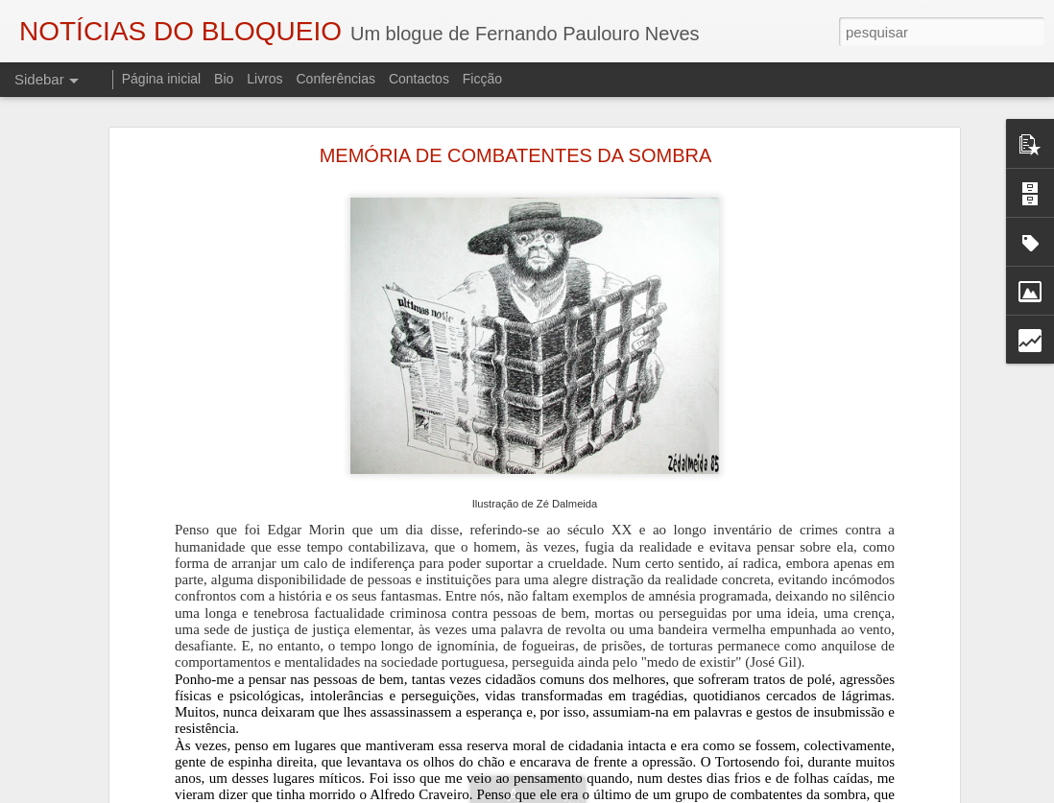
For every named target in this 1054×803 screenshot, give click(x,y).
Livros (264, 78)
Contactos (419, 78)
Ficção (482, 78)
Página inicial (162, 78)
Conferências (335, 78)
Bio (223, 78)
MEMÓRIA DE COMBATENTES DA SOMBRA (516, 155)
